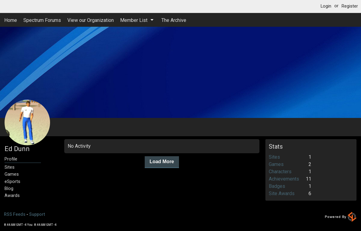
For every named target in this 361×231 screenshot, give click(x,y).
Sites (10, 167)
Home (10, 20)
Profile (11, 159)
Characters (280, 171)
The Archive (173, 20)
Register (350, 6)
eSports (12, 181)
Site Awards (282, 193)
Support (37, 214)
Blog (9, 188)
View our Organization (90, 20)
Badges (277, 186)
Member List (133, 20)
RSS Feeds (14, 214)
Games (12, 174)
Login (326, 6)
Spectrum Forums (42, 20)
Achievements (284, 179)
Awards (12, 195)
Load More (162, 161)
